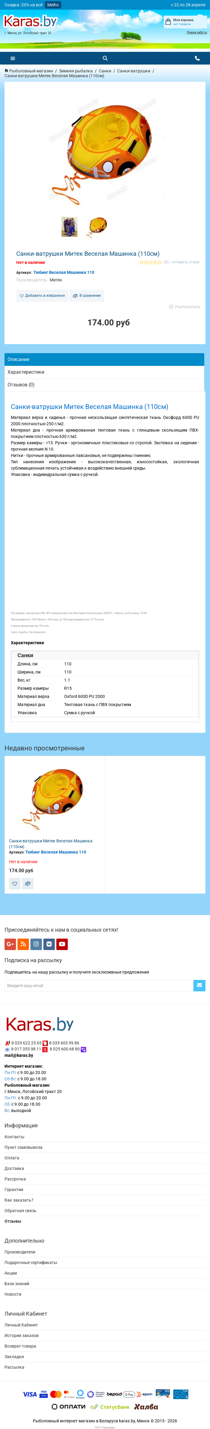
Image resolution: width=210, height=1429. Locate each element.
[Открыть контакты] (197, 58)
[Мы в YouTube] (62, 944)
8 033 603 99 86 (64, 1042)
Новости (13, 1294)
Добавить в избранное (42, 295)
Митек (56, 279)
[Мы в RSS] (23, 944)
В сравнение (87, 295)
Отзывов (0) (21, 385)
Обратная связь (20, 1210)
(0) (166, 262)
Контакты (14, 1136)
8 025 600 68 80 (65, 1049)
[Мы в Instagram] (36, 944)
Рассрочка (15, 1179)
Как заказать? (19, 1200)
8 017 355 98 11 (26, 1049)
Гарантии (14, 1189)
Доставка (14, 1168)
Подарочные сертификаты (31, 1262)
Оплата (12, 1157)
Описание (18, 359)
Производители (20, 1252)
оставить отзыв (185, 262)
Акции (11, 1273)
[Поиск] (105, 58)
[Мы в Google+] (10, 944)
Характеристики (26, 372)
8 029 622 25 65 (26, 1042)
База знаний (17, 1283)
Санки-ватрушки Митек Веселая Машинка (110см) (50, 843)
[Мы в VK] (49, 944)
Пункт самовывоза (23, 1147)
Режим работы (197, 32)
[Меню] (13, 58)
